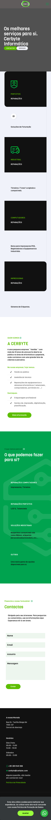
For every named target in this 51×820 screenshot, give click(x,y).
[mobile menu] (47, 4)
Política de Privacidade (16, 782)
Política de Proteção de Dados (30, 807)
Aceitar (25, 813)
